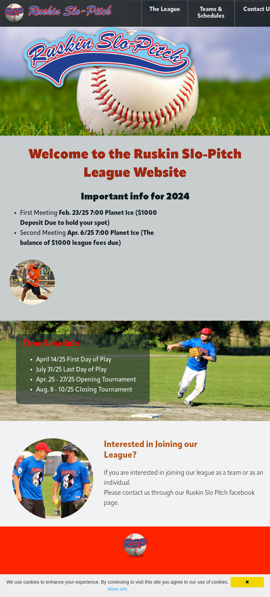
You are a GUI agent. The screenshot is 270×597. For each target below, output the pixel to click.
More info (117, 589)
